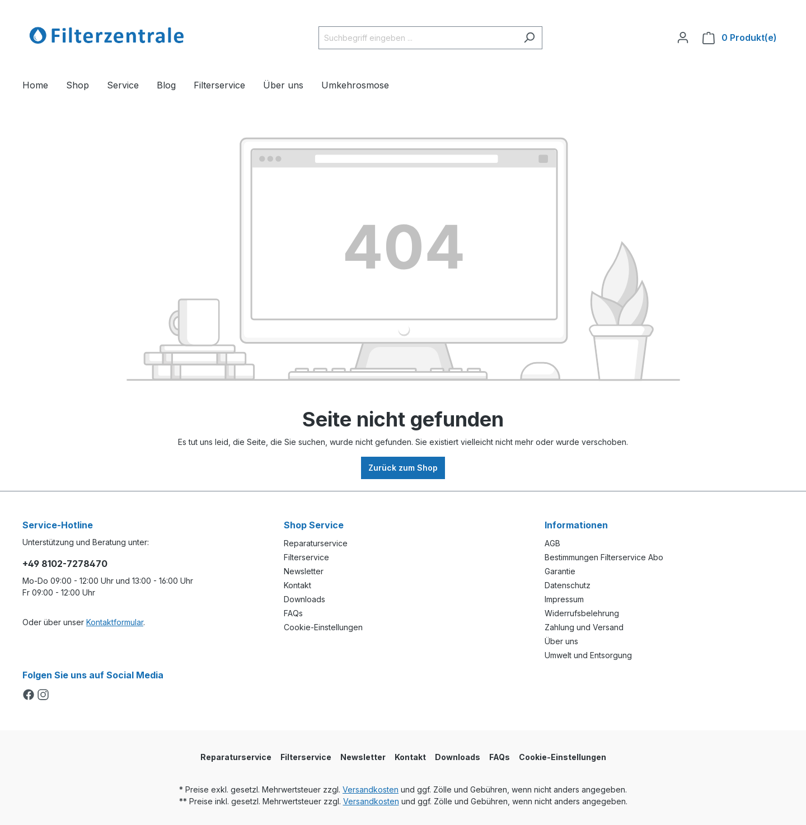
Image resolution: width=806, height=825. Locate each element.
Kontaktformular (114, 622)
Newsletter (304, 571)
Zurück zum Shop (403, 467)
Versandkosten (371, 789)
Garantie (560, 571)
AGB (552, 543)
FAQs (293, 613)
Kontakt (297, 585)
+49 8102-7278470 (64, 563)
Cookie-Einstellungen (323, 627)
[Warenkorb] (740, 38)
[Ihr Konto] (683, 37)
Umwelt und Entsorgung (588, 655)
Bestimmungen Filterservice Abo (604, 557)
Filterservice (306, 557)
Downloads (304, 599)
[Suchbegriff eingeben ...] (417, 37)
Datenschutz (568, 585)
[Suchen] (529, 37)
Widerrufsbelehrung (582, 613)
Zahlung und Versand (584, 627)
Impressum (564, 599)
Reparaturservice (316, 543)
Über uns (561, 641)
